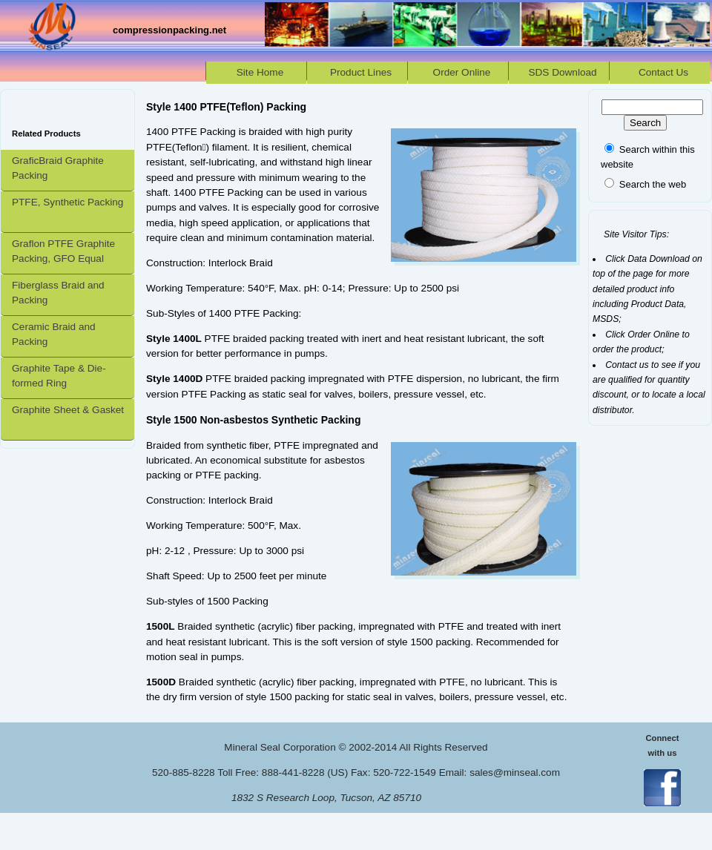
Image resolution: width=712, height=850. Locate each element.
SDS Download (562, 72)
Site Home (260, 72)
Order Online (462, 72)
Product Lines (361, 72)
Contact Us (663, 72)
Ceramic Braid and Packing (54, 334)
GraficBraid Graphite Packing (58, 168)
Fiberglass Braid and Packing (58, 293)
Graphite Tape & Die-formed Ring (59, 376)
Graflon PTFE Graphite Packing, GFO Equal (63, 251)
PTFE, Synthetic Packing (67, 202)
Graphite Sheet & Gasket (68, 409)
